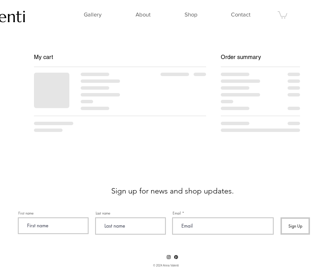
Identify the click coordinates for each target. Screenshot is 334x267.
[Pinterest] (176, 257)
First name (26, 213)
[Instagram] (168, 257)
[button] (282, 14)
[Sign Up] (295, 226)
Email (177, 213)
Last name (103, 213)
